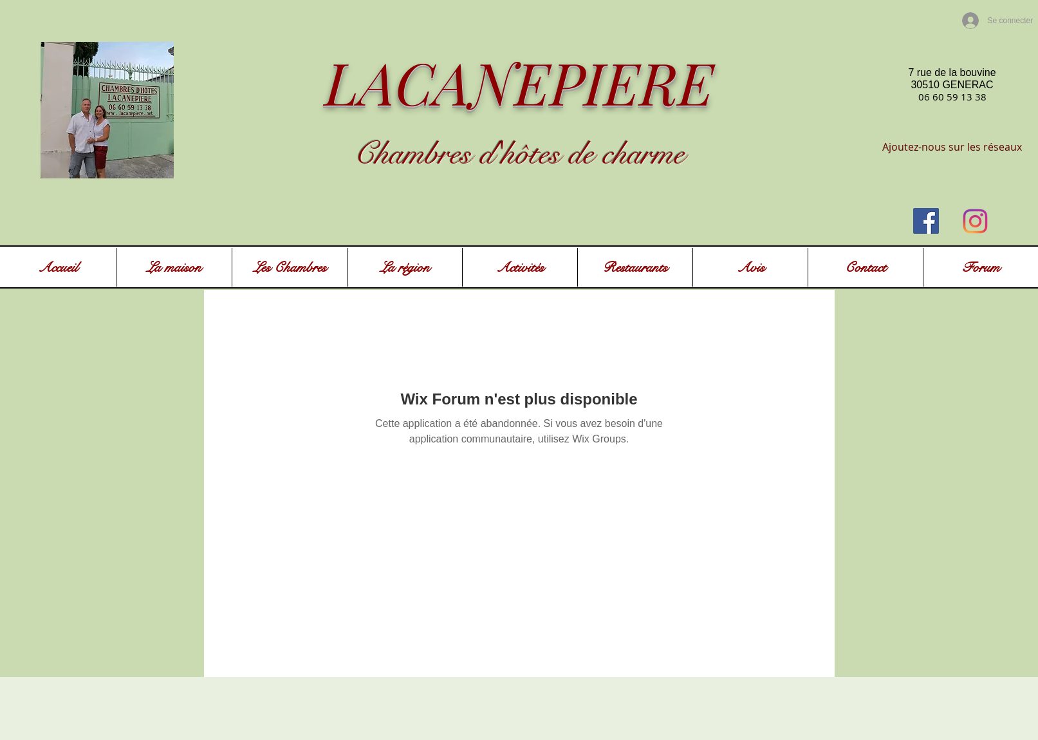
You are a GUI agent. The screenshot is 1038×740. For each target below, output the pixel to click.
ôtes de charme (600, 154)
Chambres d (424, 154)
